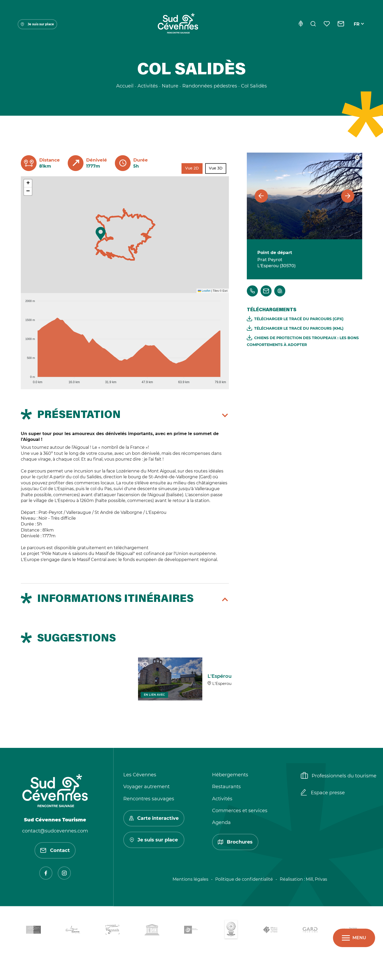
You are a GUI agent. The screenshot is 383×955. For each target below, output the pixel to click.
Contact (55, 850)
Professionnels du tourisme (338, 776)
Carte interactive (154, 818)
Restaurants (226, 787)
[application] (125, 339)
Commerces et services (239, 810)
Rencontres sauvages (148, 799)
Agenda (221, 822)
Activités (222, 799)
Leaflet (204, 290)
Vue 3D (216, 168)
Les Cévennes (139, 775)
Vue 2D (192, 168)
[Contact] (341, 24)
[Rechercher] (313, 24)
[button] (101, 233)
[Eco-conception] (301, 24)
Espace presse (323, 792)
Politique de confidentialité (244, 879)
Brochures (235, 842)
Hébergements (230, 775)
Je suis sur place (37, 24)
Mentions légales (190, 879)
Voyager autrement (146, 787)
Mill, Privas (316, 879)
